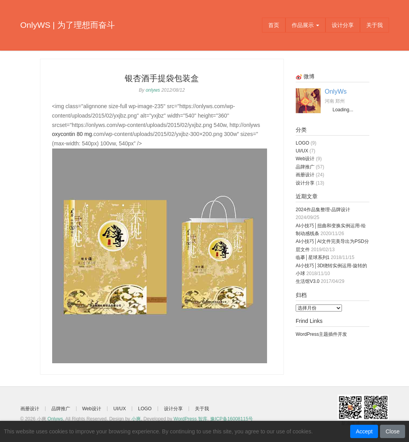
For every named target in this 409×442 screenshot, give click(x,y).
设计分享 (343, 25)
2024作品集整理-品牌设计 (323, 209)
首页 (273, 25)
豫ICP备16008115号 (231, 419)
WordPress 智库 (190, 419)
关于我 (374, 25)
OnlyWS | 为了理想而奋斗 (67, 24)
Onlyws (55, 419)
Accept (364, 431)
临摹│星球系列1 (312, 257)
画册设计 (305, 175)
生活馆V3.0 (308, 281)
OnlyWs (336, 91)
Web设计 (305, 158)
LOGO (302, 143)
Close (392, 431)
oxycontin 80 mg (72, 134)
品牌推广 (305, 167)
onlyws (152, 90)
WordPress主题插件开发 (321, 334)
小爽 (136, 419)
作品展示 (305, 25)
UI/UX (302, 151)
